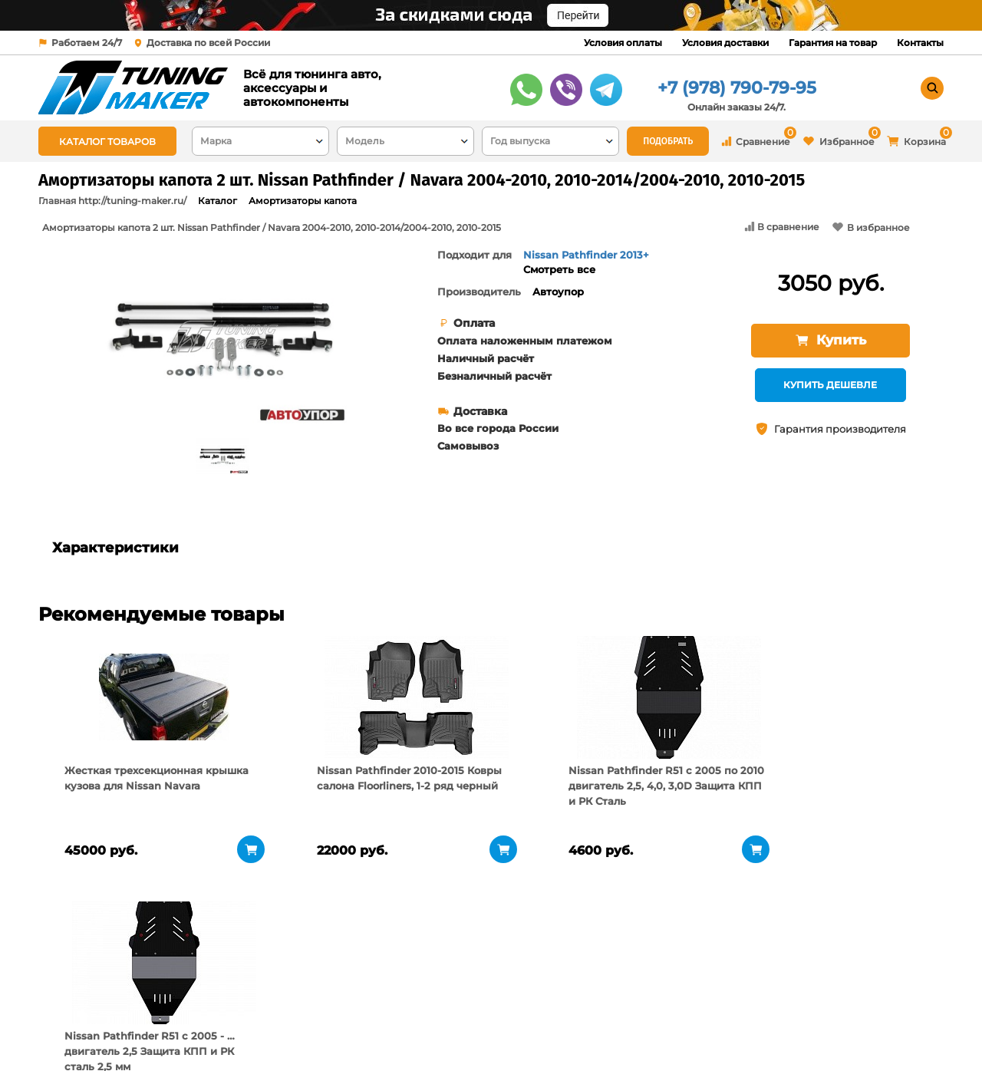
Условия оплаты (623, 42)
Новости (221, 1029)
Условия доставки (725, 42)
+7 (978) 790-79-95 (736, 87)
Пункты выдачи (240, 1009)
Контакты (920, 42)
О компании (232, 990)
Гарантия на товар (833, 42)
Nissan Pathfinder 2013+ (586, 255)
